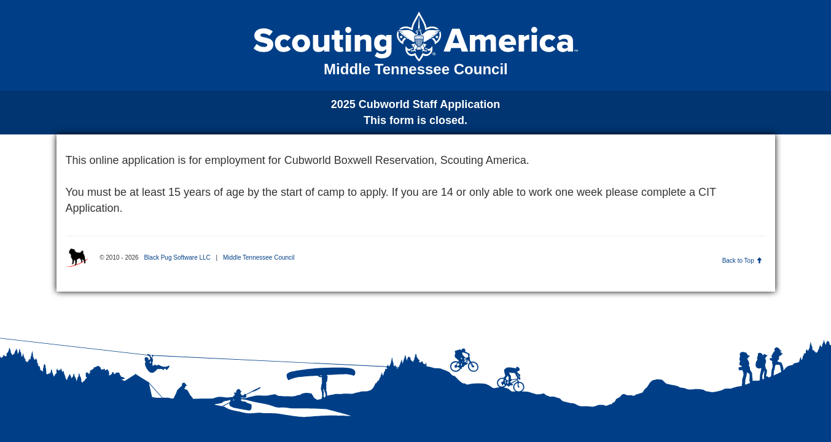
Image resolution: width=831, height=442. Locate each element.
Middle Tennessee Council (259, 257)
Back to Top (742, 260)
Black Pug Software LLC (177, 257)
